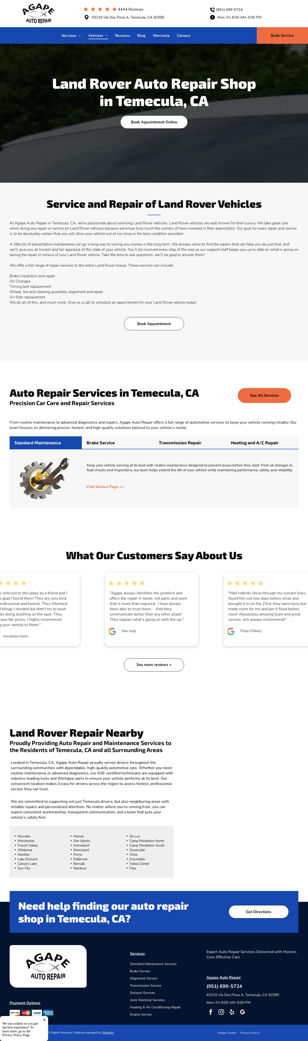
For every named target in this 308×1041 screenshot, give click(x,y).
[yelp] (232, 1012)
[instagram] (221, 1012)
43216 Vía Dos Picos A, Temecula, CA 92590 (128, 17)
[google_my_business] (242, 1012)
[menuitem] (71, 35)
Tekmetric (108, 1033)
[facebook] (210, 1012)
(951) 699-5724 (229, 9)
